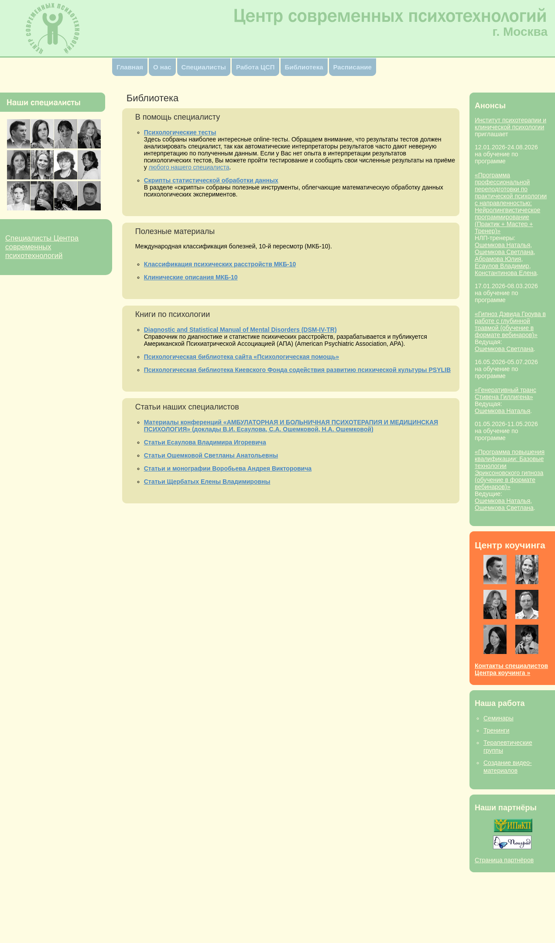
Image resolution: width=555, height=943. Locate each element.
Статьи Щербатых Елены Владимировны (207, 481)
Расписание (352, 67)
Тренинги (496, 730)
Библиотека (304, 67)
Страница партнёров (504, 860)
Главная (129, 67)
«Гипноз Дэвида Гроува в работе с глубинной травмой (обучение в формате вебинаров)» (510, 324)
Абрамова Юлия (498, 258)
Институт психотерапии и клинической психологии (510, 124)
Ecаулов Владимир (502, 265)
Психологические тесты (180, 132)
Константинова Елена (506, 272)
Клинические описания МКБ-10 (191, 277)
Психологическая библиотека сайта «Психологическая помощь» (241, 356)
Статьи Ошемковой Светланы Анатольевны (211, 455)
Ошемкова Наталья (502, 244)
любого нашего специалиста (189, 167)
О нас (162, 67)
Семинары (498, 718)
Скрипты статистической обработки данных (211, 180)
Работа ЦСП (255, 67)
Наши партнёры (506, 807)
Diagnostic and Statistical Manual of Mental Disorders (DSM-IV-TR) (240, 329)
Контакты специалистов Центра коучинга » (511, 669)
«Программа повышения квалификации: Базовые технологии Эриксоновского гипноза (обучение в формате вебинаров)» (510, 469)
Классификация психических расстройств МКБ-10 (220, 264)
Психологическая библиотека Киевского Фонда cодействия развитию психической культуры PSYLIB (297, 369)
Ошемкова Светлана (504, 251)
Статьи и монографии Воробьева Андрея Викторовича (228, 468)
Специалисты (204, 67)
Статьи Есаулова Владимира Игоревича (205, 442)
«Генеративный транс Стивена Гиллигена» (505, 393)
